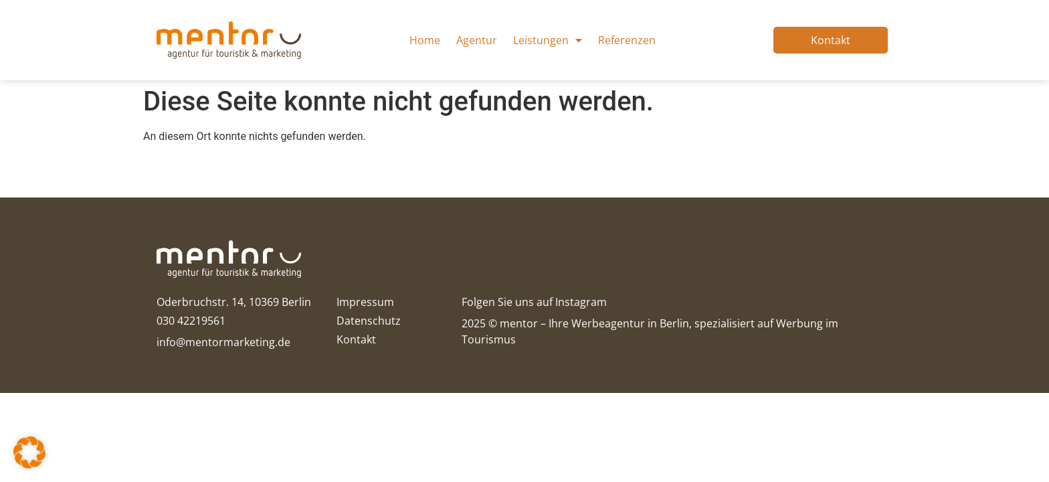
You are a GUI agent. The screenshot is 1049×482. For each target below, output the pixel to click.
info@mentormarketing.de (223, 342)
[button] (29, 452)
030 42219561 (191, 320)
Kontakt (356, 339)
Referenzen (627, 40)
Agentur (476, 40)
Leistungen (547, 40)
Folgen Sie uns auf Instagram (534, 302)
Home (424, 40)
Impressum (365, 302)
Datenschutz (369, 320)
